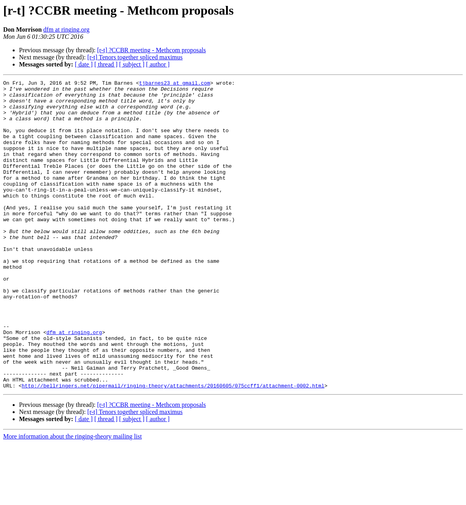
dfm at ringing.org (66, 29)
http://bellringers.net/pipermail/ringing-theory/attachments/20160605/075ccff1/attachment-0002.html (173, 447)
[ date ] (84, 64)
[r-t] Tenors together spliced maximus (135, 57)
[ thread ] (106, 64)
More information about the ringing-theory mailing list (72, 498)
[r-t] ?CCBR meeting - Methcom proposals (151, 50)
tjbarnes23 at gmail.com (174, 83)
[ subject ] (132, 64)
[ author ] (158, 64)
